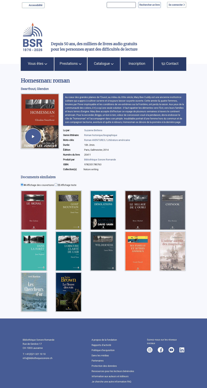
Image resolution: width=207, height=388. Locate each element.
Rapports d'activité (101, 345)
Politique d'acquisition (103, 350)
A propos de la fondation (104, 339)
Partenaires (98, 360)
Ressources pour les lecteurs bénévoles (113, 371)
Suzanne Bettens (93, 130)
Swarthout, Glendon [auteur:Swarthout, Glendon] (35, 89)
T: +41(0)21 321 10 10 (34, 354)
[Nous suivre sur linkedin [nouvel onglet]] (181, 350)
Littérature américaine (118, 140)
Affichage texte (67, 185)
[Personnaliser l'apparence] (33, 5)
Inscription (137, 63)
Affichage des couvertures (39, 185)
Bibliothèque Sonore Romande (100, 159)
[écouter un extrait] (33, 136)
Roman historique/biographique (100, 135)
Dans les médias (100, 355)
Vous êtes (37, 63)
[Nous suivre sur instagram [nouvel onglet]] (149, 350)
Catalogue (104, 63)
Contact (170, 63)
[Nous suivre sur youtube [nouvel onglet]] (171, 350)
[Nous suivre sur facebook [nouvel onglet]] (160, 350)
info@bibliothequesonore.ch (37, 358)
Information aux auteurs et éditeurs (110, 376)
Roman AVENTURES (95, 140)
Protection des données (104, 366)
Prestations (71, 63)
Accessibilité (36, 5)
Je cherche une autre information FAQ (111, 381)
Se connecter (177, 4)
